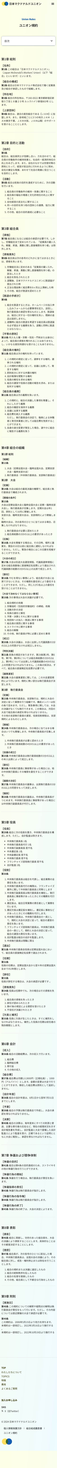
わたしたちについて (11, 1372)
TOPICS (5, 1376)
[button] (52, 41)
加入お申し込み (9, 1400)
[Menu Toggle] (52, 3)
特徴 (3, 1380)
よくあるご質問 (9, 1388)
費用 (3, 1384)
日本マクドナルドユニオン (25, 4)
